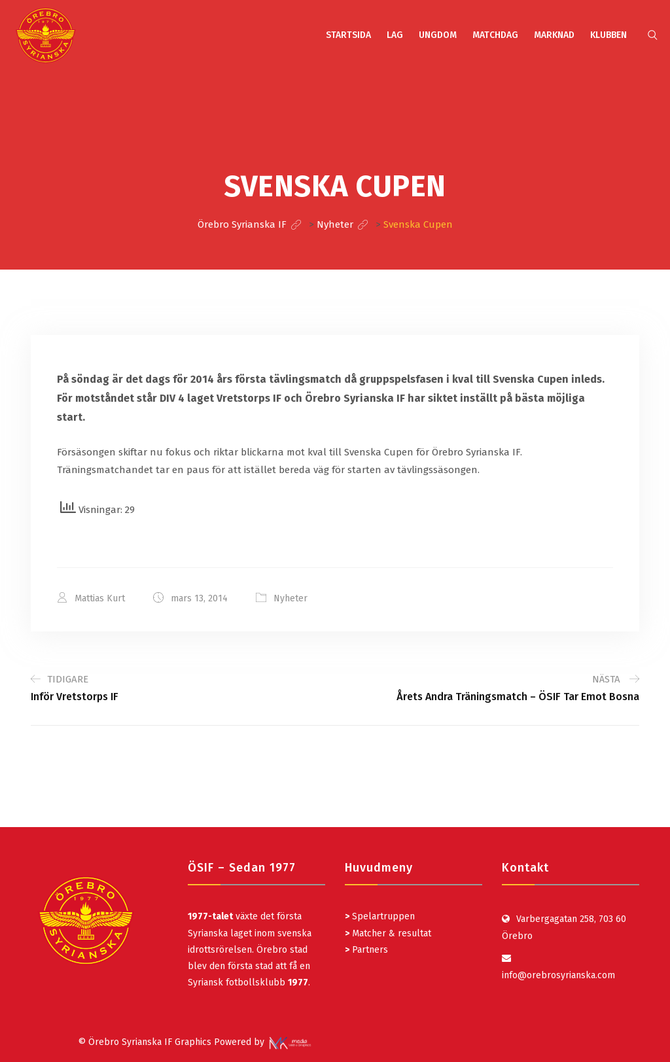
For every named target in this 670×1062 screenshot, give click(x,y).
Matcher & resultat (388, 933)
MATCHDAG (495, 35)
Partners (366, 949)
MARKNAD (554, 35)
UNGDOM (438, 35)
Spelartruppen (382, 916)
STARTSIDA (348, 35)
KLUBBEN (608, 35)
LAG (395, 35)
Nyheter (290, 598)
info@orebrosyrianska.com (558, 975)
